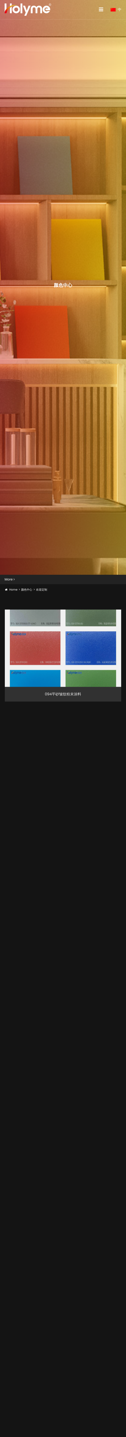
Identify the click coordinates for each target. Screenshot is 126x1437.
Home (13, 590)
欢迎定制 (41, 590)
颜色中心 (26, 590)
